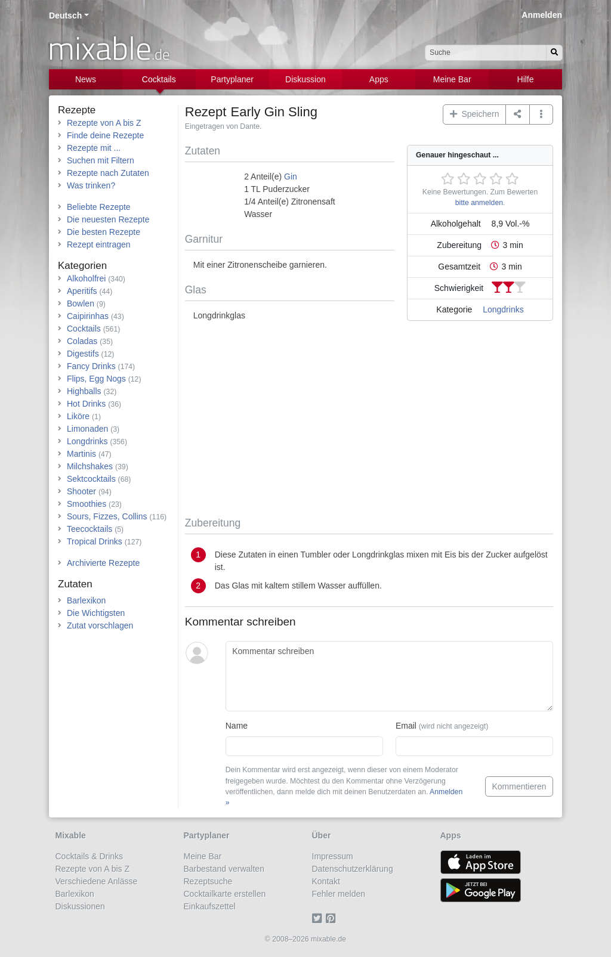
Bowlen (80, 303)
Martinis (81, 454)
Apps (378, 79)
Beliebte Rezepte (99, 207)
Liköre (78, 416)
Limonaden (87, 428)
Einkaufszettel (210, 906)
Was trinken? (91, 185)
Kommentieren (519, 786)
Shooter (81, 491)
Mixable (70, 835)
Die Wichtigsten (96, 613)
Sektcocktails (91, 479)
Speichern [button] (474, 114)
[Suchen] (554, 53)
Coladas (82, 341)
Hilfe (525, 79)
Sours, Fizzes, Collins (107, 516)
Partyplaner (232, 79)
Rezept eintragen (99, 244)
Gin (290, 176)
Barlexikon (86, 600)
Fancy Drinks (91, 366)
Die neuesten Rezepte (108, 219)
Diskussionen (80, 906)
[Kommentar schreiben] (389, 676)
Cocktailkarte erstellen (225, 894)
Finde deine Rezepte (105, 135)
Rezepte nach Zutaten (108, 173)
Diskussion (305, 79)
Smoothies (86, 504)
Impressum (332, 856)
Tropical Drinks (94, 541)
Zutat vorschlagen (100, 625)
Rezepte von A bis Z (104, 123)
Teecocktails (89, 529)
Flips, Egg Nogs (96, 378)
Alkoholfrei (86, 278)
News (85, 79)
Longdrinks (503, 309)
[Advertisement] (369, 420)
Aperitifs (82, 291)
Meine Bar (452, 79)
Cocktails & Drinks (89, 856)
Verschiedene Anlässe (96, 881)
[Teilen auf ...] (517, 114)
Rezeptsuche (208, 881)
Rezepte (76, 110)
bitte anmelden (479, 203)
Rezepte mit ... (94, 148)
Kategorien (82, 265)
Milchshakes (90, 466)
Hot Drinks (86, 403)
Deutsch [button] (65, 15)
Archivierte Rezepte (103, 563)
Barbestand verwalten (224, 869)
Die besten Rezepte (103, 232)
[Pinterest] (333, 919)
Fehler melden (339, 894)
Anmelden (541, 15)
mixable (109, 48)
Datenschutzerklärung (352, 869)
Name (237, 725)
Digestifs (83, 353)
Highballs (84, 391)
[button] (541, 114)
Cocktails (159, 79)
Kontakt (326, 881)
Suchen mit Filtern (100, 160)
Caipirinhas (88, 316)
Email (442, 725)
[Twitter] (319, 919)
